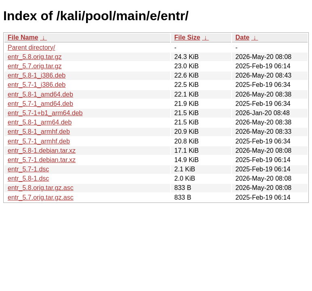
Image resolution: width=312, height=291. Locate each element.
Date (242, 37)
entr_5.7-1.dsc (28, 169)
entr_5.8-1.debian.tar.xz (42, 150)
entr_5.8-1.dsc (28, 178)
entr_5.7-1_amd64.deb (40, 103)
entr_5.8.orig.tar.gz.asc (41, 187)
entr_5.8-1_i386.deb (36, 75)
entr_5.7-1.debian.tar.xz (42, 159)
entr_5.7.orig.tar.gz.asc (41, 197)
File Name (23, 37)
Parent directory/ (31, 47)
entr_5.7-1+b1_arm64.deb (45, 113)
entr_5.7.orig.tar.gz (34, 66)
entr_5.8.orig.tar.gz (34, 56)
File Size (187, 37)
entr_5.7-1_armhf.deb (39, 141)
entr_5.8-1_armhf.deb (39, 131)
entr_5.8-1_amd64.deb (40, 94)
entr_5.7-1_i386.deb (36, 84)
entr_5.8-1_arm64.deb (40, 122)
